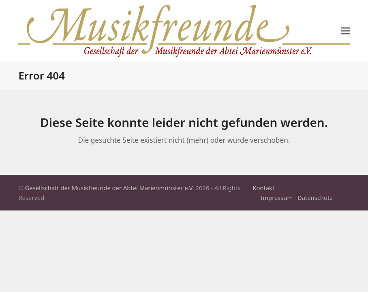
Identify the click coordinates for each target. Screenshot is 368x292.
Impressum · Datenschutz (296, 197)
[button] (345, 31)
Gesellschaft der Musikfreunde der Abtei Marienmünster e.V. (109, 188)
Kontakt (263, 188)
